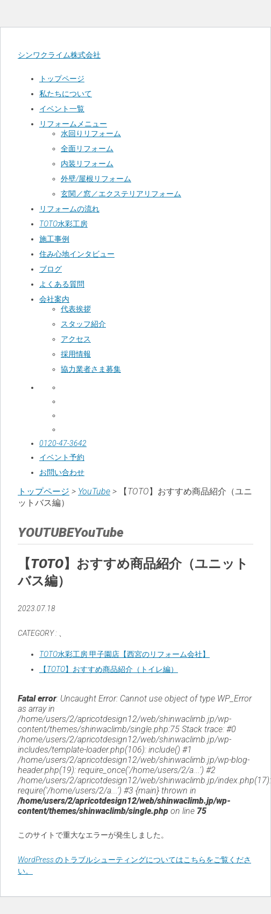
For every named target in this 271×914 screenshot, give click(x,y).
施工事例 (54, 239)
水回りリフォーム (91, 133)
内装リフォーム (87, 163)
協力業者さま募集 (91, 369)
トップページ (61, 78)
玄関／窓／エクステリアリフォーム (121, 193)
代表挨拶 (76, 308)
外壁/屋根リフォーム (96, 178)
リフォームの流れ (69, 208)
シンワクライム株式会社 (59, 55)
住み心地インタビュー (77, 254)
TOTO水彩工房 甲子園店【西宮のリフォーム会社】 (124, 654)
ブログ (50, 269)
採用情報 (76, 354)
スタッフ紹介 (83, 324)
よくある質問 (61, 284)
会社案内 (54, 299)
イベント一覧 (61, 108)
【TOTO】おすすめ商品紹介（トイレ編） (108, 669)
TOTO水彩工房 (63, 223)
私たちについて (65, 93)
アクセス (76, 339)
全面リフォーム (87, 148)
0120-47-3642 (63, 443)
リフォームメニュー (73, 123)
